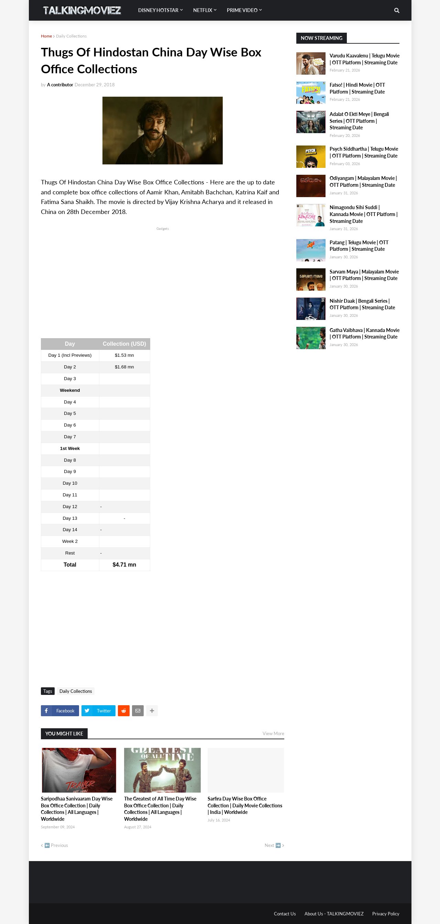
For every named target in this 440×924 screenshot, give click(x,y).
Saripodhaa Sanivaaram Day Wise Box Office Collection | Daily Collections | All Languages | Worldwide (76, 809)
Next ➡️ (273, 845)
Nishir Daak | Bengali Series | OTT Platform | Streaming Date (362, 304)
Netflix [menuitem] (202, 10)
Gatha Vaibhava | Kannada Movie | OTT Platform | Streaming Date (364, 333)
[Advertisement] (162, 280)
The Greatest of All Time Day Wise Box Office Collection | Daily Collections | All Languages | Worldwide (160, 809)
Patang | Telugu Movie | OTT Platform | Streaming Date (359, 245)
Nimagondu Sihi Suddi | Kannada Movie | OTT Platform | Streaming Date (364, 214)
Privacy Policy (385, 913)
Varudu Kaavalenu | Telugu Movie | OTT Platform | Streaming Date (364, 59)
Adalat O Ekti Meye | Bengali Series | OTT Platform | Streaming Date (359, 120)
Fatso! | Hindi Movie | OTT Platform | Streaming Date (357, 88)
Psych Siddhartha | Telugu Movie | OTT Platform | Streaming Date (364, 152)
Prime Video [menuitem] (242, 10)
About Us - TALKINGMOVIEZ (334, 913)
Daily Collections (71, 36)
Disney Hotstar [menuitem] (158, 10)
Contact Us (285, 913)
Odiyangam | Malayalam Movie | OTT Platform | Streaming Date (363, 181)
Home (46, 36)
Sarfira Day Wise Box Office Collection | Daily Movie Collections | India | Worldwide (245, 805)
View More (273, 733)
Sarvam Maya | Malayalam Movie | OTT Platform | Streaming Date (364, 275)
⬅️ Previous (56, 845)
